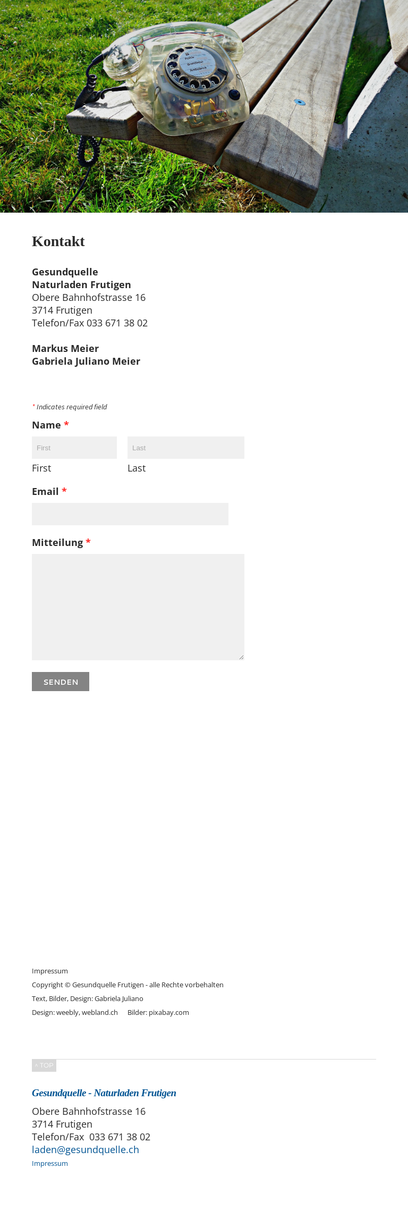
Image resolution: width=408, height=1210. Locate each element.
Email (49, 491)
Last (137, 467)
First (41, 467)
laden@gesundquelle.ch (85, 1149)
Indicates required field (69, 407)
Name (50, 424)
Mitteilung (61, 542)
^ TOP (44, 1065)
